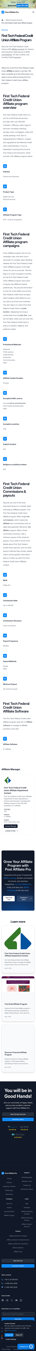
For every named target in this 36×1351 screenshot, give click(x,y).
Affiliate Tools (18, 1251)
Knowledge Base (27, 1177)
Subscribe (18, 1319)
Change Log (27, 1185)
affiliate (9, 71)
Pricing (9, 1178)
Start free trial (18, 1261)
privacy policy (11, 1330)
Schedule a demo (26, 898)
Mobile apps (9, 1190)
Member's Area (27, 1181)
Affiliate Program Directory (14, 20)
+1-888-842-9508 (10, 1283)
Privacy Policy (6, 1349)
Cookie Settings (11, 1339)
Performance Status (27, 1189)
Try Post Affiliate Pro (23, 884)
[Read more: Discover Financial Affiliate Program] (18, 1048)
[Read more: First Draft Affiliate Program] (18, 998)
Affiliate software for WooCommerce (18, 1240)
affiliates (6, 523)
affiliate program (18, 49)
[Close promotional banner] (34, 2)
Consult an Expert (18, 1266)
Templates (27, 1207)
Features (9, 1182)
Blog (26, 1203)
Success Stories (9, 1211)
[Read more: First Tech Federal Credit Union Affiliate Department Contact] (18, 949)
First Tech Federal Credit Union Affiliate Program (17, 23)
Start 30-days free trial (18, 1114)
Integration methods (9, 1186)
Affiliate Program (9, 1215)
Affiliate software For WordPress (18, 1244)
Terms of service (12, 1346)
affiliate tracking (9, 878)
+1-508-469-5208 (10, 1287)
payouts (17, 57)
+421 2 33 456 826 (11, 1279)
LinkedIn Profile (11, 831)
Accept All (9, 1335)
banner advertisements (17, 403)
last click (23, 315)
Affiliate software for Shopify (18, 1236)
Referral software (18, 1247)
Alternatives (9, 1194)
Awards (9, 1207)
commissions (7, 55)
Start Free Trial (9, 898)
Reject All (19, 1335)
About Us (9, 1203)
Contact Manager (10, 826)
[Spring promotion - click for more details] (18, 4)
